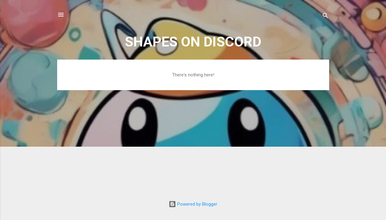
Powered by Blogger (193, 204)
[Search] (325, 16)
